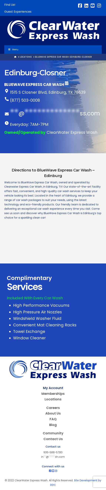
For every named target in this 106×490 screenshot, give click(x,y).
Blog (53, 424)
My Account (53, 388)
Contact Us (53, 439)
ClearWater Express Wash (72, 132)
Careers (53, 407)
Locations (53, 399)
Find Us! (9, 5)
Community (53, 433)
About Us (53, 413)
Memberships (53, 393)
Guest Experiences (17, 11)
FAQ (53, 419)
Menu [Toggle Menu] (13, 49)
